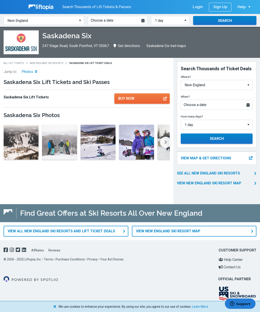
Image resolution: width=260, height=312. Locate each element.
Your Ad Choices (112, 259)
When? (185, 96)
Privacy (92, 259)
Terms (48, 259)
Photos (29, 72)
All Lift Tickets (14, 63)
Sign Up (220, 7)
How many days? (192, 116)
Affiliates (37, 250)
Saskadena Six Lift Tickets (26, 97)
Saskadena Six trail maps (166, 46)
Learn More (200, 306)
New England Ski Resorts (46, 63)
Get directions (126, 46)
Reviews (54, 250)
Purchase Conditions (70, 259)
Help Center (231, 260)
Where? (186, 77)
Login (198, 7)
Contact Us (230, 267)
